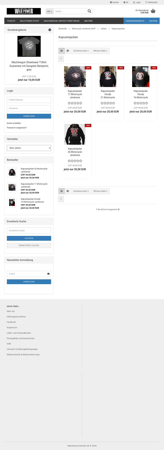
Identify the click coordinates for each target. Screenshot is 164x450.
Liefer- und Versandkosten (19, 333)
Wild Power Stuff (29, 21)
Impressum (12, 327)
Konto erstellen (14, 123)
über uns (11, 311)
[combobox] (81, 51)
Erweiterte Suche (29, 245)
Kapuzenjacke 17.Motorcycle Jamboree (75, 94)
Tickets (11, 21)
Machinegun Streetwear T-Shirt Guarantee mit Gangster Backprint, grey (29, 66)
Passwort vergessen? (17, 127)
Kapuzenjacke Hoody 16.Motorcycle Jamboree (141, 94)
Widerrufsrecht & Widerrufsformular (23, 354)
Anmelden (29, 116)
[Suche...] (49, 11)
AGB (9, 343)
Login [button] (137, 2)
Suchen (114, 2)
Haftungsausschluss (16, 316)
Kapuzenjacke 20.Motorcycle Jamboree (75, 151)
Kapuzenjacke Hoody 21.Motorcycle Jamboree (108, 94)
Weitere (88, 21)
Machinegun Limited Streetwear (61, 21)
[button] (126, 2)
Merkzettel (151, 2)
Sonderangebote (135, 21)
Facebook (11, 322)
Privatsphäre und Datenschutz (20, 338)
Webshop (71, 446)
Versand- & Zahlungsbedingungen (22, 349)
